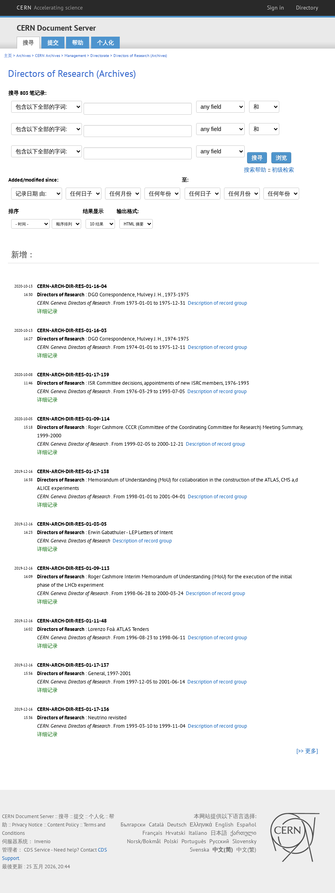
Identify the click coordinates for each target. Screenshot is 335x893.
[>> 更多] (307, 750)
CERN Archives (47, 55)
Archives (23, 55)
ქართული (243, 832)
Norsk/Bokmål (144, 841)
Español (246, 824)
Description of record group (217, 303)
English (224, 824)
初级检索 (283, 169)
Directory (307, 7)
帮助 (77, 42)
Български (133, 824)
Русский (219, 841)
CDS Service (37, 849)
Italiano (198, 832)
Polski (171, 841)
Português (193, 841)
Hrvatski (175, 832)
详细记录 (47, 311)
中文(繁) (246, 849)
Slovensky (244, 841)
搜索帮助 (255, 169)
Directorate (99, 55)
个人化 (105, 42)
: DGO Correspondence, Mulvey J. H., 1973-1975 (113, 294)
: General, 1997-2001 (84, 673)
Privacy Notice (27, 824)
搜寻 (28, 42)
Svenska (199, 849)
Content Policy (63, 824)
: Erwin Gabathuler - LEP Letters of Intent (105, 532)
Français (152, 832)
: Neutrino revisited (82, 717)
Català (156, 824)
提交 (52, 42)
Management (75, 55)
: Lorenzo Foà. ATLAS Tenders (93, 629)
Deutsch (177, 824)
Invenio (42, 841)
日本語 (218, 832)
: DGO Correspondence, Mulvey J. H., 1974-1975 (113, 338)
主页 (8, 55)
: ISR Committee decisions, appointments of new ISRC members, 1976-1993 (143, 383)
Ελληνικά (201, 824)
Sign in (275, 7)
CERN (50, 7)
